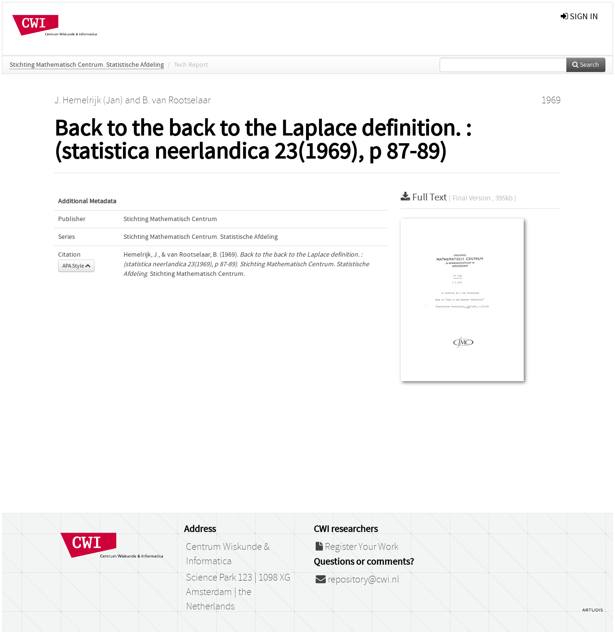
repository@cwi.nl (357, 579)
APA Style (76, 265)
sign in (579, 17)
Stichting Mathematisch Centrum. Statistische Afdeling (87, 65)
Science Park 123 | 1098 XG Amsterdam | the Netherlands (238, 592)
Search (585, 65)
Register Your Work (357, 547)
